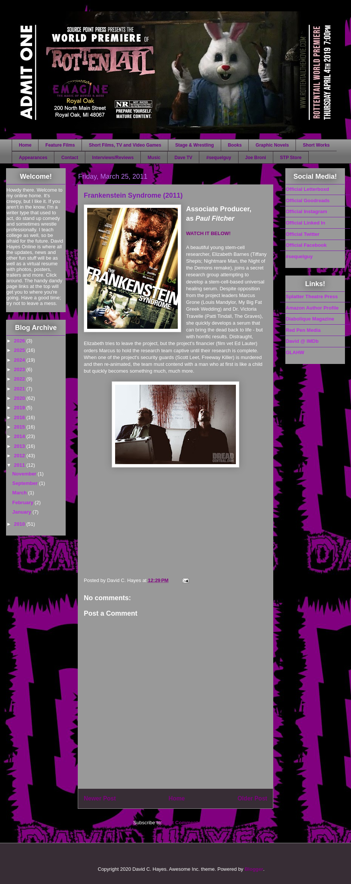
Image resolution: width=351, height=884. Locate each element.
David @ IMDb (302, 341)
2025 (20, 350)
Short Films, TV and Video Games (125, 145)
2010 (20, 524)
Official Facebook (306, 245)
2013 (20, 446)
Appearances (33, 157)
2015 (20, 427)
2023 (20, 369)
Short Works (316, 145)
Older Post (252, 798)
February (23, 502)
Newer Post (100, 798)
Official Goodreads (307, 200)
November (25, 474)
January (22, 512)
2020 (20, 398)
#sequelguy (218, 157)
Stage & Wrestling (194, 145)
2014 (20, 436)
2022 (20, 379)
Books (235, 145)
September (25, 483)
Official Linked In (305, 223)
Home (25, 145)
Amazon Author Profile (312, 308)
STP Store (291, 157)
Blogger (254, 869)
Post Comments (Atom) (190, 822)
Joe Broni (255, 157)
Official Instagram (306, 211)
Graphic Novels (272, 145)
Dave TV (183, 157)
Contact (69, 157)
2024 (20, 360)
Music (154, 157)
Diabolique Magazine (310, 319)
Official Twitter (302, 234)
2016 (20, 417)
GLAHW (295, 352)
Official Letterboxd (307, 189)
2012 (20, 455)
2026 (20, 341)
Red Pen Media (303, 330)
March (20, 492)
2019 (20, 407)
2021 (20, 389)
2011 (20, 465)
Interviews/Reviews (113, 157)
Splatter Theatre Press (312, 296)
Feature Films (60, 145)
